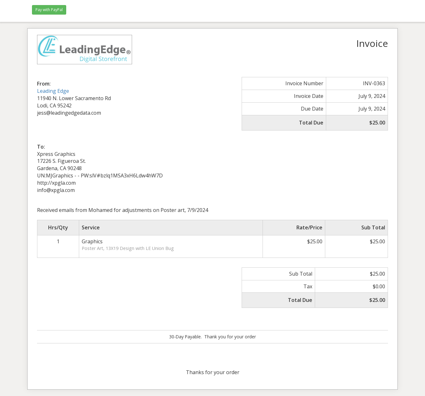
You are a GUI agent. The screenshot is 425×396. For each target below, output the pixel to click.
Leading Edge (53, 90)
